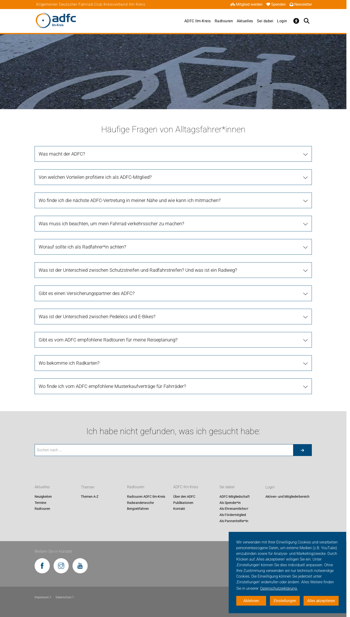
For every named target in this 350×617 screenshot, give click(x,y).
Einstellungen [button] (285, 601)
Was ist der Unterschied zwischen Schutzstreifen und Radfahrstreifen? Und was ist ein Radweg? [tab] (138, 270)
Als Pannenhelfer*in (233, 521)
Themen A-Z (89, 497)
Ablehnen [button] (251, 601)
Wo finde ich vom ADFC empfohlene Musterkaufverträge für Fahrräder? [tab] (112, 386)
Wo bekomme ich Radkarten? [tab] (69, 363)
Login (282, 21)
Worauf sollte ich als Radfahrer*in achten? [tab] (82, 247)
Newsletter (301, 4)
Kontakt (179, 509)
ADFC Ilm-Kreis (197, 21)
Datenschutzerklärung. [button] (279, 588)
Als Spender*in (230, 503)
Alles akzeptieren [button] (321, 601)
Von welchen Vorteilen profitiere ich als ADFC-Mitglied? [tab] (95, 177)
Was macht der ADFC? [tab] (62, 154)
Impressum (43, 597)
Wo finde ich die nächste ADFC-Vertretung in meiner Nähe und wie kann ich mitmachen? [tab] (130, 200)
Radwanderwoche (140, 503)
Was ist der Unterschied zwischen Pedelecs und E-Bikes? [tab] (97, 316)
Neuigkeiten (43, 497)
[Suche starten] (302, 450)
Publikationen (183, 503)
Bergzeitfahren (138, 509)
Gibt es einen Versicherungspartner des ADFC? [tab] (87, 293)
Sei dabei (265, 21)
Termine (40, 503)
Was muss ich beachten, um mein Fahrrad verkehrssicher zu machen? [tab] (111, 223)
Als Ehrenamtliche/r (233, 509)
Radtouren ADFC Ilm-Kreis (146, 497)
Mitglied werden (246, 4)
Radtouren (224, 21)
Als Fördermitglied (232, 515)
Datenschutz (65, 597)
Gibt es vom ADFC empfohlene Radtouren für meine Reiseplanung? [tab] (108, 340)
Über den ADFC (184, 497)
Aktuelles (245, 21)
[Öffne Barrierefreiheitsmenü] (296, 21)
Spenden (276, 4)
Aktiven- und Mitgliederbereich (287, 497)
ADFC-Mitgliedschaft (234, 497)
